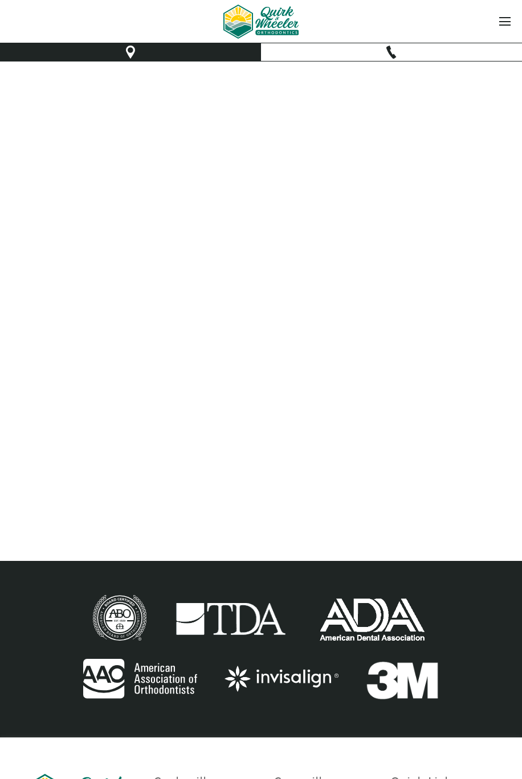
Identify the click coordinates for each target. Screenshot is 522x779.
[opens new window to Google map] (130, 52)
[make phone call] (391, 52)
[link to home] (261, 21)
